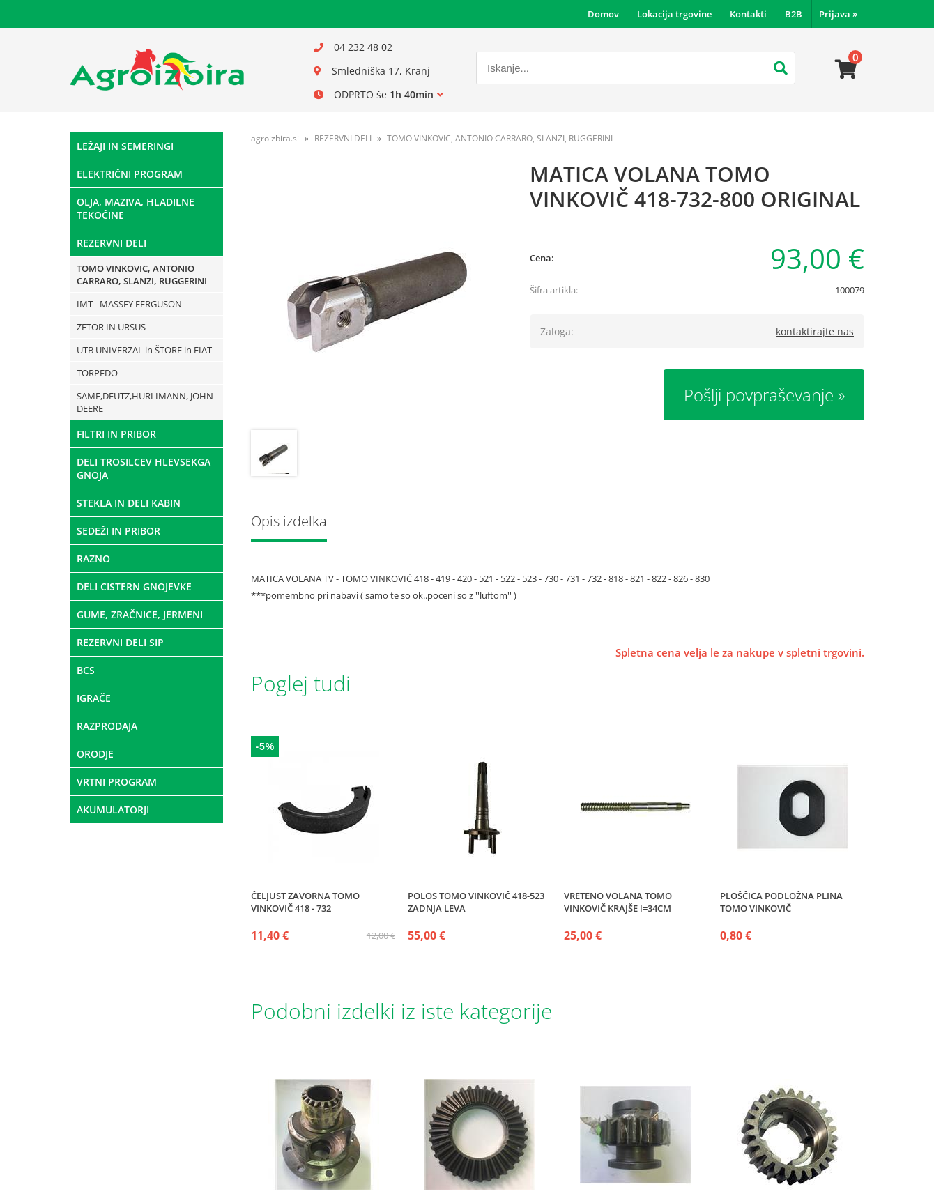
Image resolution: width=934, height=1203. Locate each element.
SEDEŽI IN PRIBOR (118, 530)
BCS (86, 670)
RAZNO (93, 558)
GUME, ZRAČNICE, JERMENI (140, 614)
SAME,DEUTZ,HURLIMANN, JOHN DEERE (145, 402)
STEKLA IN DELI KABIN (129, 502)
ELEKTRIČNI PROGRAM (130, 174)
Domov (603, 14)
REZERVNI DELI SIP (120, 642)
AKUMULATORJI (113, 809)
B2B (793, 14)
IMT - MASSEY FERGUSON (129, 304)
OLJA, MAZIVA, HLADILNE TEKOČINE (135, 208)
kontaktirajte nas (815, 331)
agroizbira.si (275, 138)
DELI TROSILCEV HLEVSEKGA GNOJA (143, 468)
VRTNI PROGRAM (117, 781)
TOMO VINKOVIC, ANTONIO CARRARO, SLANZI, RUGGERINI (142, 274)
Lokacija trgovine (674, 14)
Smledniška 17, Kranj (381, 70)
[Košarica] (846, 70)
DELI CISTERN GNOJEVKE (134, 586)
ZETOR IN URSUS (111, 327)
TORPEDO (97, 373)
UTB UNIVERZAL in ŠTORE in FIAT (144, 350)
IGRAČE (94, 698)
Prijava (838, 14)
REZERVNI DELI (111, 243)
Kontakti (748, 14)
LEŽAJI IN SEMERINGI (125, 146)
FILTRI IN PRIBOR (116, 433)
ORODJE (95, 753)
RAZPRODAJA (107, 726)
